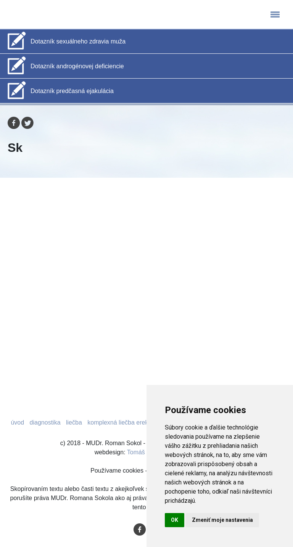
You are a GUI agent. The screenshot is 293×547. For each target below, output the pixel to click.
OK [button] (174, 520)
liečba (74, 422)
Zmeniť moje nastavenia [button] (222, 520)
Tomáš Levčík (145, 452)
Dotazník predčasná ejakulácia (72, 91)
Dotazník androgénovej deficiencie (77, 66)
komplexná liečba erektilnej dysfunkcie (139, 422)
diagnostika (45, 422)
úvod (17, 422)
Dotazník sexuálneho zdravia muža (78, 41)
